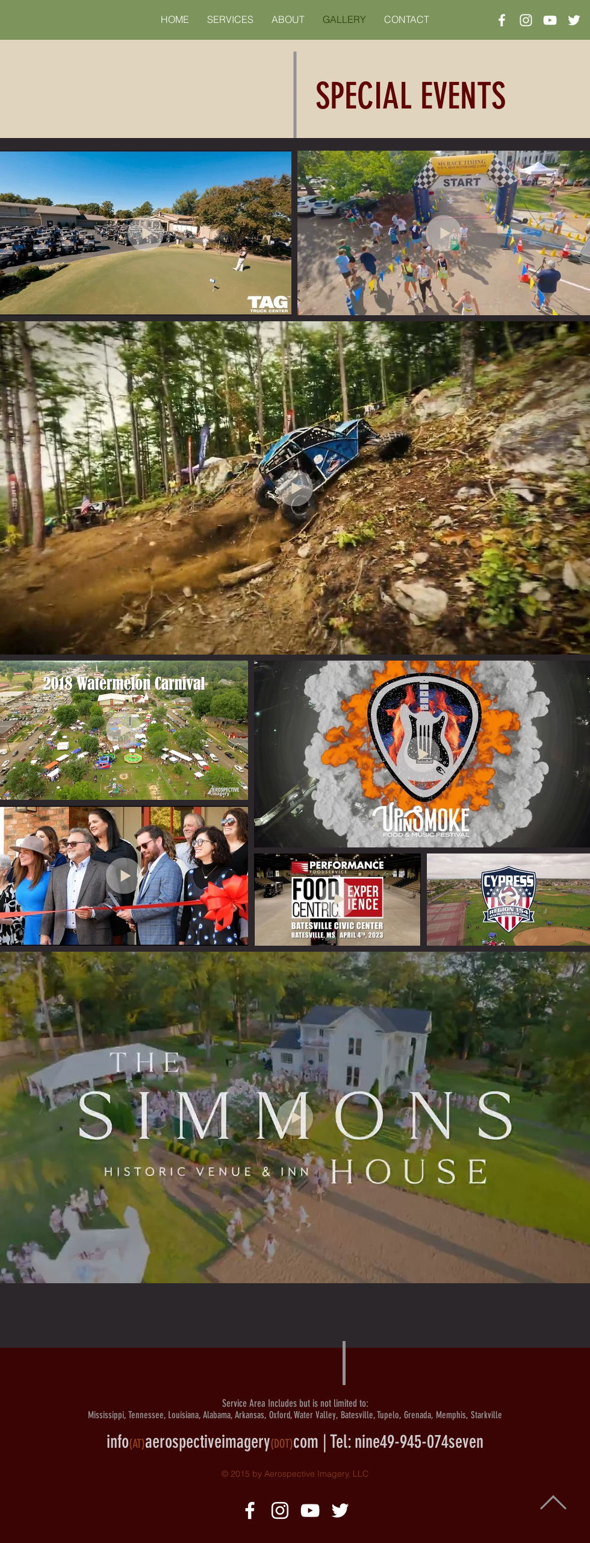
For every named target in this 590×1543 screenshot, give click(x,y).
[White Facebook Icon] (502, 20)
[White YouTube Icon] (550, 20)
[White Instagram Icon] (526, 20)
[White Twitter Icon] (574, 20)
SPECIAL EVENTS (410, 96)
